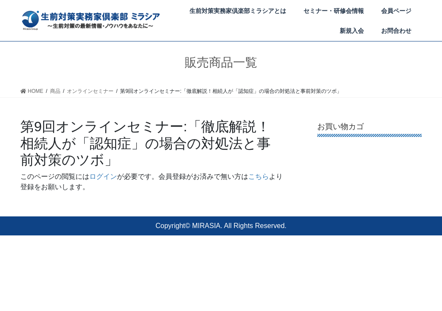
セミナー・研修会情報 (333, 10)
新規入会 (352, 30)
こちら (258, 176)
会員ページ (396, 10)
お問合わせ (396, 30)
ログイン (103, 176)
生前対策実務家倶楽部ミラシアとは (237, 10)
